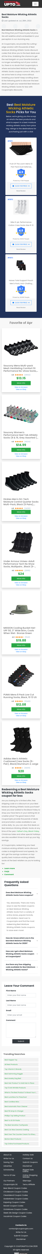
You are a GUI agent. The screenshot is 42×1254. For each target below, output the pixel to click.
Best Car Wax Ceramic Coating (17, 1130)
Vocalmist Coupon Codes (14, 1216)
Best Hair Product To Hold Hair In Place (19, 1083)
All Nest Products (11, 1064)
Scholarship (8, 1169)
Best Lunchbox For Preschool (16, 1097)
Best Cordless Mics (12, 1102)
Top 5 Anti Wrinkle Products (15, 1088)
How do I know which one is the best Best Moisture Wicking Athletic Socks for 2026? (20, 941)
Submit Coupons (30, 1162)
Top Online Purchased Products (17, 1144)
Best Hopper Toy (11, 1060)
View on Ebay (21, 389)
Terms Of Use (9, 1175)
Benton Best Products (13, 1139)
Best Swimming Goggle (14, 1074)
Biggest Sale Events (28, 1170)
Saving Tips (8, 1162)
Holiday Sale (28, 1154)
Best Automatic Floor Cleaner (16, 1106)
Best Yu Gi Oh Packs (12, 1120)
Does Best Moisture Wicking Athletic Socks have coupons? (19, 893)
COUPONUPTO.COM (24, 1246)
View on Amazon (21, 387)
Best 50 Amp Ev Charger (14, 1111)
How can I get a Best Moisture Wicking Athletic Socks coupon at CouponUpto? (20, 954)
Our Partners (9, 1180)
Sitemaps (27, 1180)
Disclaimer (27, 1166)
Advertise (7, 1166)
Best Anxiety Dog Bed (13, 1078)
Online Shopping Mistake (30, 1176)
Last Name (11, 1000)
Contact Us (28, 1158)
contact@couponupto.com (21, 1228)
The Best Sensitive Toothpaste (16, 1125)
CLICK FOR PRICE (21, 186)
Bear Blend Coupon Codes (15, 1188)
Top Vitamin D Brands (13, 1069)
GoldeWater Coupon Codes (15, 1198)
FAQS (6, 871)
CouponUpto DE (10, 1184)
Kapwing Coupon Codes (14, 1202)
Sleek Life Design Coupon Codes (17, 1213)
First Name (11, 990)
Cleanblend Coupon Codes (15, 1195)
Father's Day (22, 831)
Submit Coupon (21, 1235)
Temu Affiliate (29, 1184)
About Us (7, 1154)
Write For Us (8, 1158)
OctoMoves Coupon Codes (15, 1209)
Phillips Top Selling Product (15, 1116)
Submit (21, 1041)
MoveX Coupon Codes (13, 1206)
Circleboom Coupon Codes (15, 1191)
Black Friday (33, 831)
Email (8, 1010)
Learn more (9, 868)
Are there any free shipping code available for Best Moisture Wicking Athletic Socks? (20, 967)
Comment (9, 874)
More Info (21, 383)
